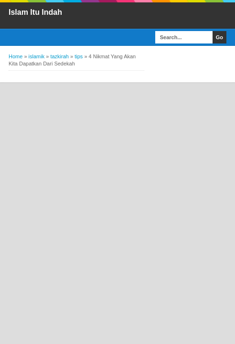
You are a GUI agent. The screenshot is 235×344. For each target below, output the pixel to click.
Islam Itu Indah (35, 12)
